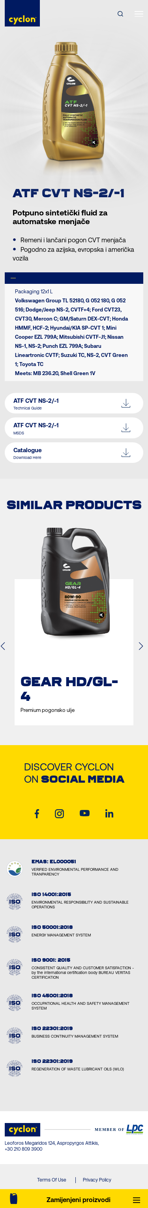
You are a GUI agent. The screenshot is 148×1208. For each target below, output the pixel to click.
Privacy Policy (97, 1180)
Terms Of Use (51, 1180)
